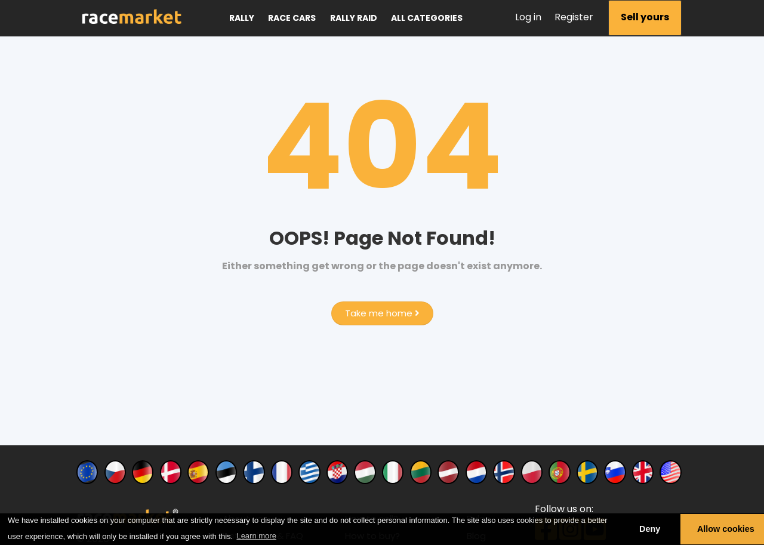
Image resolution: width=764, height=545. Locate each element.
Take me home (382, 313)
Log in (528, 17)
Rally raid (353, 18)
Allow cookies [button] (725, 529)
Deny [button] (649, 529)
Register (573, 17)
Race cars (292, 18)
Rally (241, 18)
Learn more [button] (256, 535)
